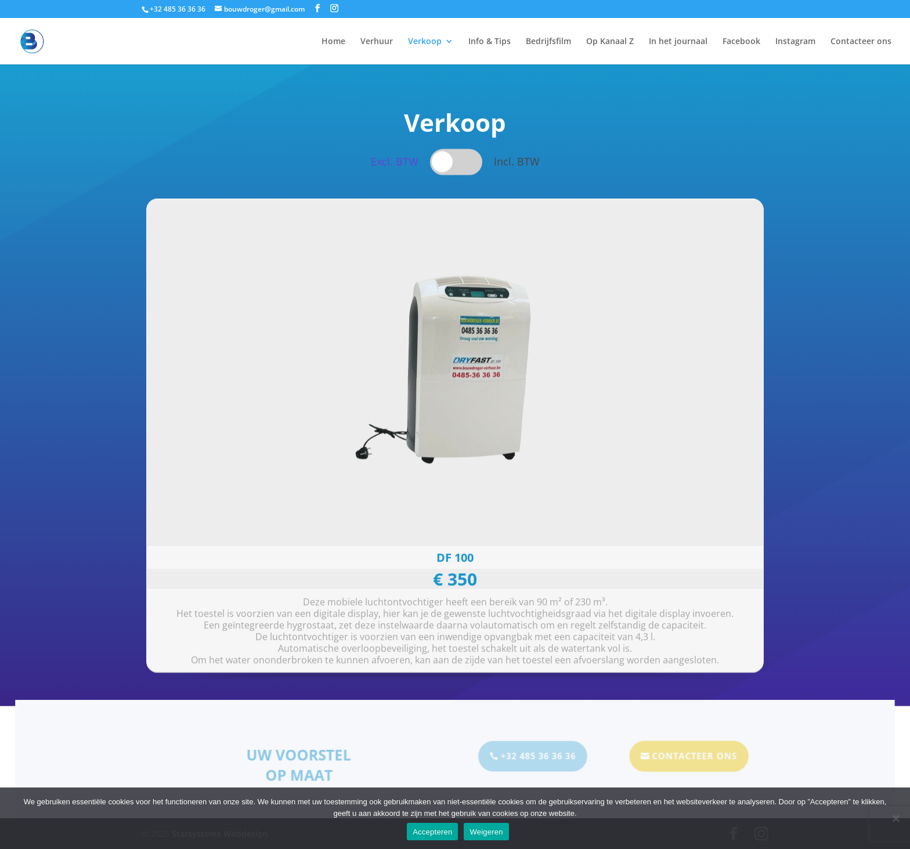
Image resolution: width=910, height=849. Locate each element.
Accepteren (432, 832)
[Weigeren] (895, 818)
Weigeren (486, 832)
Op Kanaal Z (610, 41)
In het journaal (678, 41)
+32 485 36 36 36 (537, 757)
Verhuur (376, 41)
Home (333, 41)
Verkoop (425, 41)
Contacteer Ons (690, 757)
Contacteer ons (860, 41)
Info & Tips (489, 41)
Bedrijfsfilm (548, 41)
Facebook (741, 41)
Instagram (795, 41)
